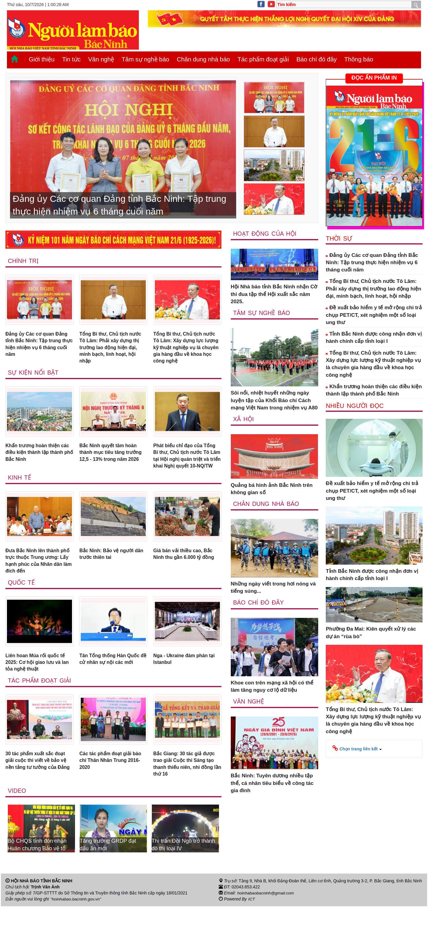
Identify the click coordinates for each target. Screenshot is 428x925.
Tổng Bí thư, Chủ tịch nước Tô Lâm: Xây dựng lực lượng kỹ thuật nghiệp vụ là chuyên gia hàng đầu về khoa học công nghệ (187, 348)
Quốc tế (21, 597)
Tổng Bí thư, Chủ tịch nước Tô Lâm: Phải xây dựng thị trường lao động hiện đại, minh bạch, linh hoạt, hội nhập (112, 348)
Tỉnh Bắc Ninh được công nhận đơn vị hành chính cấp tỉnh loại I (373, 337)
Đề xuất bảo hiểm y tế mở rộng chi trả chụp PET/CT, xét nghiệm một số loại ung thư (374, 315)
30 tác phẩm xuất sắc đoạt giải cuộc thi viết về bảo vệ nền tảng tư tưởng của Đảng (38, 781)
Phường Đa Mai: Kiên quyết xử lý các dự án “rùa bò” (371, 632)
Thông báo (358, 59)
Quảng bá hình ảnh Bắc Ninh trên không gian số (272, 489)
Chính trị (23, 260)
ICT (251, 917)
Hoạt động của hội (265, 233)
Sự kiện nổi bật (33, 375)
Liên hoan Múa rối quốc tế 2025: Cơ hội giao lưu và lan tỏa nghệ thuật (39, 678)
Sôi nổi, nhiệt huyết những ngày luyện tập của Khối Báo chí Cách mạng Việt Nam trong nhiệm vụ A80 (274, 400)
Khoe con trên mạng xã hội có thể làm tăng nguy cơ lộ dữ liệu (272, 686)
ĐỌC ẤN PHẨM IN (374, 78)
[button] (357, 749)
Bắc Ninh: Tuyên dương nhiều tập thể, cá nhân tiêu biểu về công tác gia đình (272, 783)
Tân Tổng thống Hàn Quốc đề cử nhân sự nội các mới (111, 674)
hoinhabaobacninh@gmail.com (266, 911)
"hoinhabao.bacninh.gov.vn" (77, 917)
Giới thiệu (41, 59)
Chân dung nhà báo (203, 59)
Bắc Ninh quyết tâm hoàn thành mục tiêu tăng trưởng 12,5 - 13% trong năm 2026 (112, 456)
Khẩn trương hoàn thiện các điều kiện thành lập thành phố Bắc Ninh (34, 456)
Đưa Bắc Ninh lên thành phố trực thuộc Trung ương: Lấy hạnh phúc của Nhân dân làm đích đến (39, 574)
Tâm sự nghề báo (145, 59)
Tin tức (71, 59)
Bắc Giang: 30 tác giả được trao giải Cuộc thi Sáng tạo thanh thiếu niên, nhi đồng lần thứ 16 (186, 781)
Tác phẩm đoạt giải (263, 59)
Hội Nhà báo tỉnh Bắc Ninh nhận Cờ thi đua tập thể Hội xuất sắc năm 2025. (274, 294)
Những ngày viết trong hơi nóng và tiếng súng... (273, 587)
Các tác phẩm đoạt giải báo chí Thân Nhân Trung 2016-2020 (112, 778)
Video (17, 809)
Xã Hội (243, 419)
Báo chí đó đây (316, 59)
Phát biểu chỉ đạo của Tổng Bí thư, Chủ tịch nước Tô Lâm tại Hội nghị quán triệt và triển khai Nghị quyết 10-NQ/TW (187, 463)
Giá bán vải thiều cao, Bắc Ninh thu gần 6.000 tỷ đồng (186, 566)
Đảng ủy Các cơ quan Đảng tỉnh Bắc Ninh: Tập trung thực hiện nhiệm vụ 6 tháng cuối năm (39, 345)
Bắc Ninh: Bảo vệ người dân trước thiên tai (108, 566)
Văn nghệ (101, 59)
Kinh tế (19, 490)
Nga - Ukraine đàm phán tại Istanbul (186, 674)
